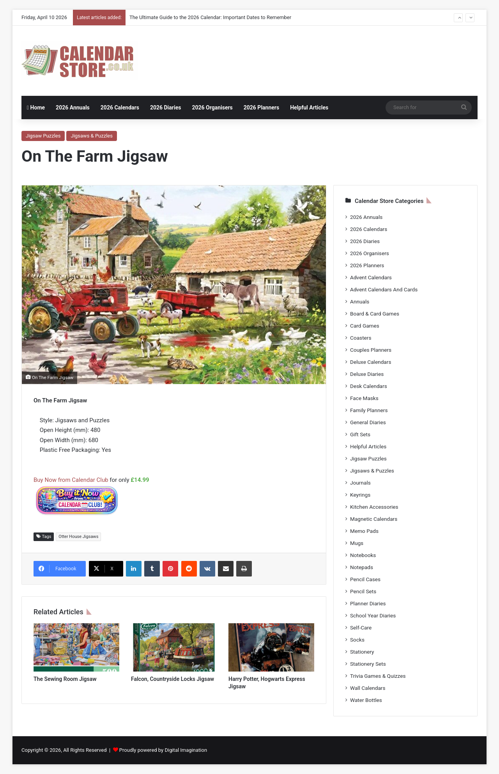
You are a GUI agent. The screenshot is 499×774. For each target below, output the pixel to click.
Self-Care (361, 627)
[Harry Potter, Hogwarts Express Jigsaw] (271, 647)
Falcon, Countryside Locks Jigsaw (172, 679)
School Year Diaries (373, 615)
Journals (360, 483)
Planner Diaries (368, 603)
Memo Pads (364, 531)
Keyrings (360, 495)
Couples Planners (370, 350)
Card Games (364, 326)
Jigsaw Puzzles (43, 136)
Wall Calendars (367, 688)
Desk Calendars (368, 386)
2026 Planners (261, 107)
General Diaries (368, 422)
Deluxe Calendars (370, 362)
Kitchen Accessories (374, 507)
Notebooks (363, 555)
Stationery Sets (368, 664)
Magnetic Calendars (373, 519)
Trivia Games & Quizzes (377, 676)
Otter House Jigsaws (78, 536)
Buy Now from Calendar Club (71, 479)
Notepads (361, 567)
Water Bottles (366, 700)
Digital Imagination (186, 750)
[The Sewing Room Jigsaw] (76, 647)
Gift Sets (360, 434)
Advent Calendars (371, 277)
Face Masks (364, 398)
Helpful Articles (309, 107)
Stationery (362, 652)
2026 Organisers (212, 107)
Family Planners (369, 410)
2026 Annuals (73, 107)
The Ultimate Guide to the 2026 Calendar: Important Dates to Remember (210, 17)
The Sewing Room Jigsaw (65, 679)
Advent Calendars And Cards (384, 289)
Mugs (356, 543)
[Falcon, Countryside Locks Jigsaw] (174, 647)
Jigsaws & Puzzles (91, 136)
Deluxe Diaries (367, 374)
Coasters (360, 338)
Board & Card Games (374, 313)
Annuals (359, 301)
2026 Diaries (165, 107)
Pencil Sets (363, 591)
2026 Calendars (120, 107)
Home (36, 107)
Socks (357, 639)
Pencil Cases (365, 579)
